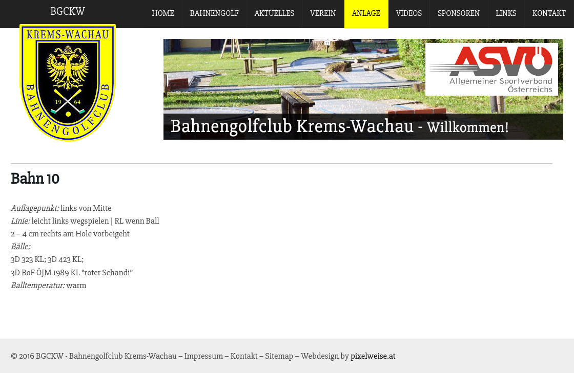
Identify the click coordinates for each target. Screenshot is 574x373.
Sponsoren (459, 13)
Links (506, 13)
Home (163, 13)
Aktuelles (275, 13)
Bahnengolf (214, 13)
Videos (409, 13)
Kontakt (549, 13)
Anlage (366, 13)
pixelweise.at (373, 355)
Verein (323, 13)
